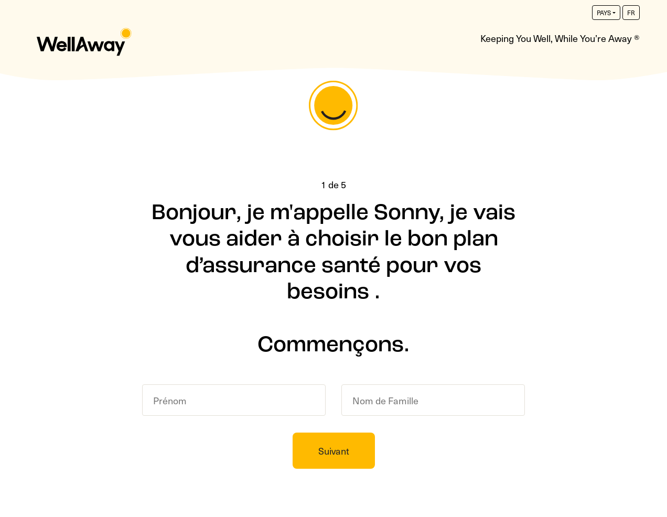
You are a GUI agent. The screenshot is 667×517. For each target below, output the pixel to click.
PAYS (604, 12)
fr (631, 12)
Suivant (333, 451)
